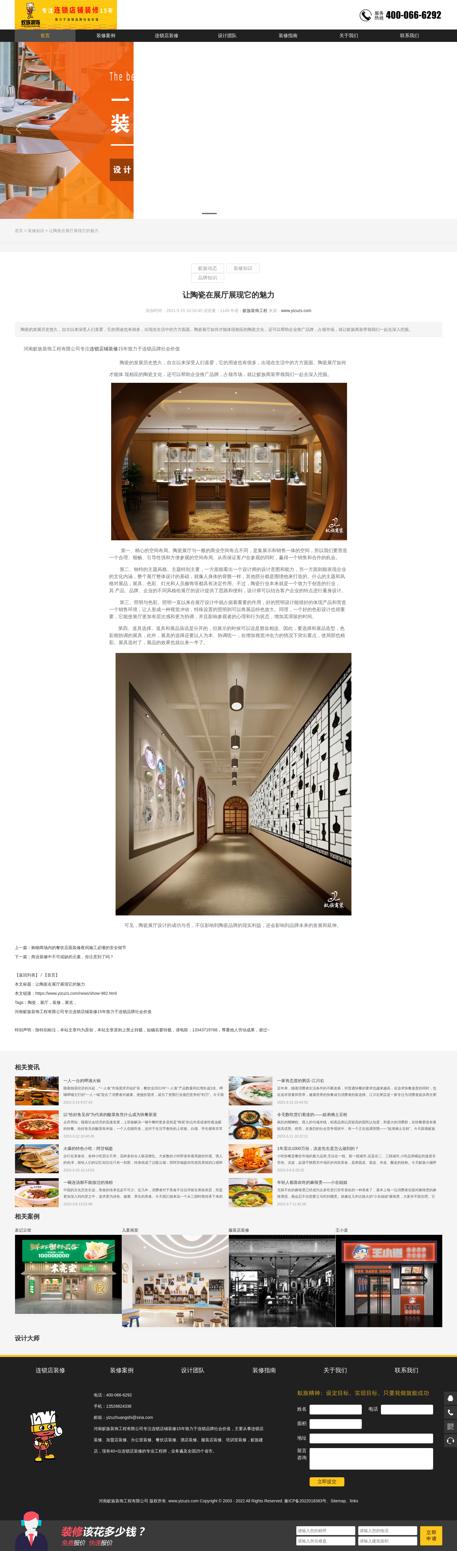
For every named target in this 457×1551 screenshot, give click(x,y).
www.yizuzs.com (296, 310)
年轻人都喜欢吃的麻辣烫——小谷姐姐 (312, 1182)
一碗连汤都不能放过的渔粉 (88, 1182)
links (354, 1501)
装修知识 (36, 230)
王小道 (342, 1230)
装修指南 (288, 35)
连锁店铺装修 (104, 348)
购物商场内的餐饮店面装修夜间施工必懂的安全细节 (78, 947)
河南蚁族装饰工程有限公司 (123, 1501)
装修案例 (105, 35)
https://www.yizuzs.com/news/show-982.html (76, 993)
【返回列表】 (27, 975)
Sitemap (338, 1501)
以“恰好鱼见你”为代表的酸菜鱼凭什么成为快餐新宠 (110, 1114)
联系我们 (409, 35)
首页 (45, 35)
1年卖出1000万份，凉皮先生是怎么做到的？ (318, 1148)
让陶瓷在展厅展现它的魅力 (73, 230)
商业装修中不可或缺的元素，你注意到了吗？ (72, 956)
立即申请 (431, 1535)
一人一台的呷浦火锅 (82, 1080)
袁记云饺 (23, 1230)
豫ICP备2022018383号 (305, 1501)
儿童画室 (130, 1230)
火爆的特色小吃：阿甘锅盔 (88, 1148)
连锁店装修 (166, 35)
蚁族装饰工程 (255, 310)
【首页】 (51, 975)
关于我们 (348, 35)
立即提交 (327, 1481)
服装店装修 (239, 1230)
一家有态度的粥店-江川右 (300, 1080)
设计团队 (227, 35)
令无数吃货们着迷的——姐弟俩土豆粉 (312, 1114)
